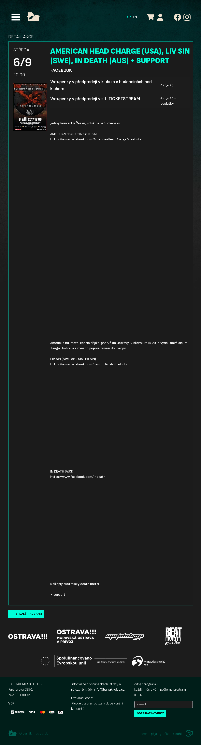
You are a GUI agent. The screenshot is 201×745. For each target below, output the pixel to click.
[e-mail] (163, 704)
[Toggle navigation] (16, 17)
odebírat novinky (150, 713)
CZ (129, 17)
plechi (177, 734)
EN (135, 17)
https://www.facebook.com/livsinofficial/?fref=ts (88, 364)
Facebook (61, 70)
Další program (30, 614)
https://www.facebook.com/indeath (78, 477)
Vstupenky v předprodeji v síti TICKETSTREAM (95, 99)
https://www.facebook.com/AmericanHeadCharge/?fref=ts (95, 139)
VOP (11, 703)
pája (154, 734)
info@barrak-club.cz (109, 689)
